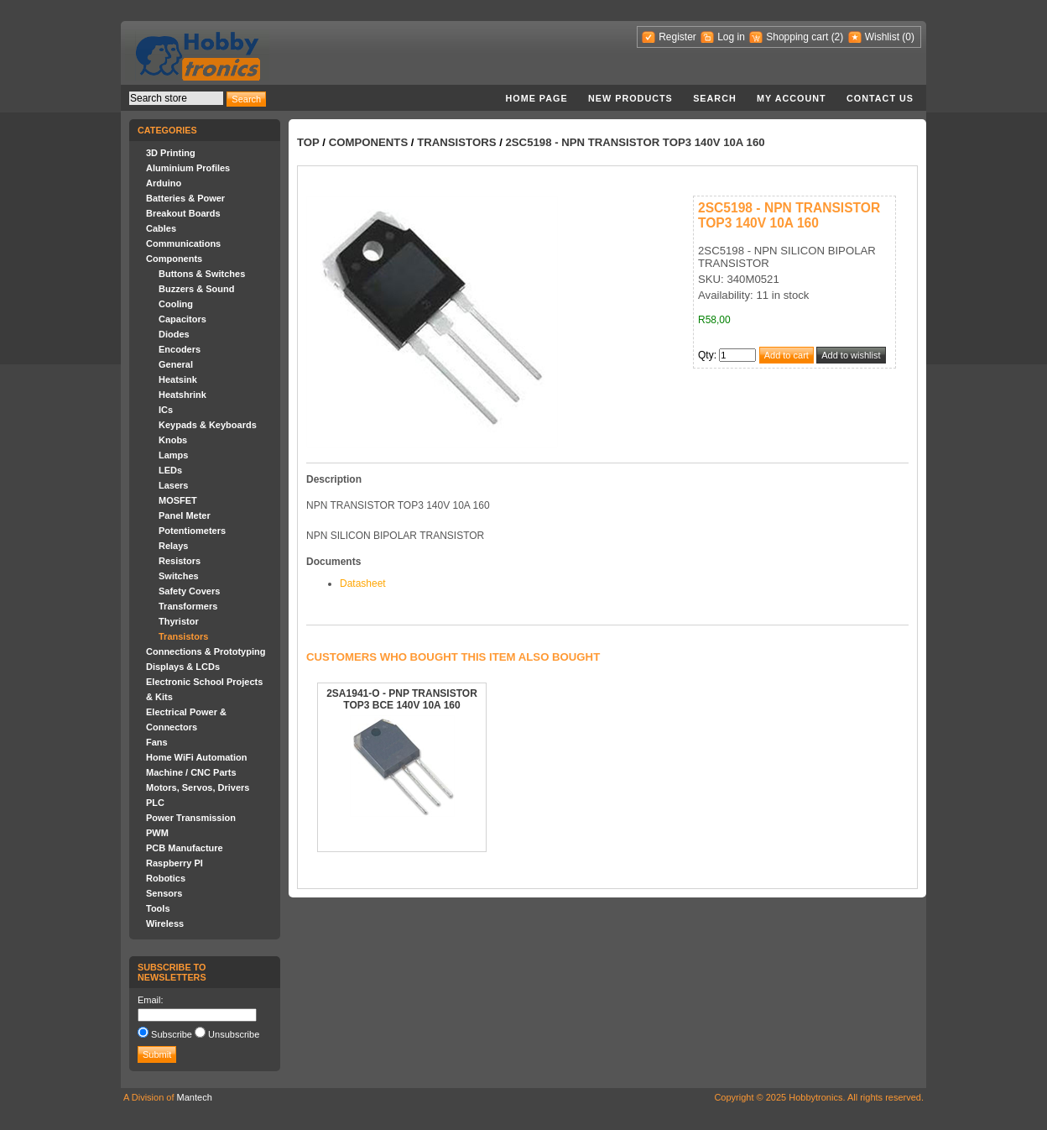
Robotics (165, 878)
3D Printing (170, 153)
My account (791, 98)
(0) (908, 37)
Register (677, 37)
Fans (157, 742)
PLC (155, 803)
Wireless (165, 923)
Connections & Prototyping (205, 651)
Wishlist (882, 37)
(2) (837, 37)
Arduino (163, 183)
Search (715, 98)
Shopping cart (797, 37)
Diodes (174, 334)
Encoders (180, 349)
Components (174, 259)
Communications (183, 243)
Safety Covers (189, 591)
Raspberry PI (174, 863)
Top (308, 142)
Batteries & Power (185, 198)
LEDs (170, 470)
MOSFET (178, 500)
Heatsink (178, 379)
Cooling (176, 304)
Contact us (880, 98)
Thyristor (179, 621)
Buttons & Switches (202, 274)
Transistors (183, 636)
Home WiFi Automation (196, 757)
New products (630, 98)
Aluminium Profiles (188, 168)
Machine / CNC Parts (191, 772)
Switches (179, 576)
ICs (166, 410)
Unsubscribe (233, 1034)
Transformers (188, 606)
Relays (173, 546)
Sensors (164, 893)
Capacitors (182, 319)
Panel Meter (185, 515)
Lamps (173, 455)
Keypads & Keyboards (208, 425)
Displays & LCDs (183, 667)
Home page (536, 98)
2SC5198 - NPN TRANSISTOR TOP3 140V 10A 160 (634, 142)
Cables (161, 228)
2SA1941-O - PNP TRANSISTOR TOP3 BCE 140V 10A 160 (401, 699)
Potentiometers (192, 531)
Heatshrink (182, 395)
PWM (157, 833)
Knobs (173, 440)
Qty (706, 355)
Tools (158, 908)
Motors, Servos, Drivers (198, 787)
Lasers (173, 485)
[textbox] (176, 98)
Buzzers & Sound (196, 289)
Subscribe (171, 1034)
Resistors (180, 561)
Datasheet (363, 583)
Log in (731, 37)
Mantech (194, 1097)
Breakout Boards (183, 213)
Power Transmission (191, 818)
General (176, 364)
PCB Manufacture (184, 848)
